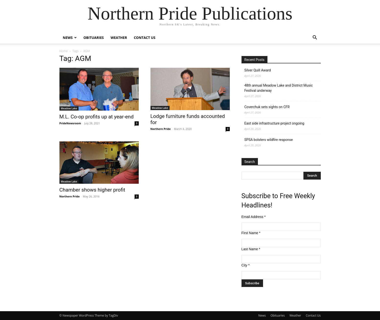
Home (63, 51)
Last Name (251, 249)
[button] (315, 38)
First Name (251, 233)
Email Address (254, 217)
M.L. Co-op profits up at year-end (96, 117)
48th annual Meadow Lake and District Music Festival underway (278, 87)
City (246, 265)
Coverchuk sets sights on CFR (267, 107)
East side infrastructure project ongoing (274, 123)
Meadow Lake (69, 108)
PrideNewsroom (70, 123)
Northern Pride (160, 129)
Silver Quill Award (257, 70)
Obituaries (93, 37)
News (68, 37)
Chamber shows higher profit (92, 190)
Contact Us (144, 37)
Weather (119, 37)
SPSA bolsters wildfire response (268, 140)
